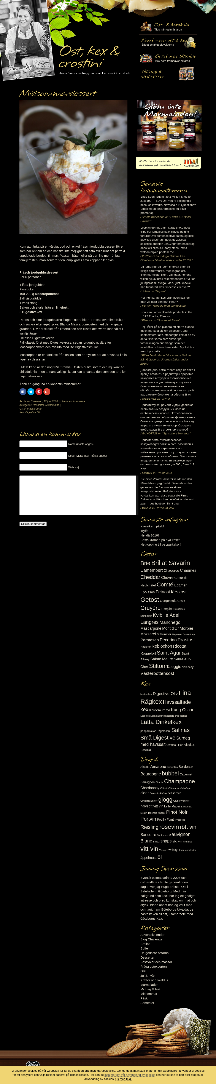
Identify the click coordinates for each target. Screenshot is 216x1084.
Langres (149, 622)
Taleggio (173, 666)
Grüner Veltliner (181, 800)
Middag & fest (150, 989)
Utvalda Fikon (175, 744)
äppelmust (148, 858)
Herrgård (167, 608)
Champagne (179, 781)
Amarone (158, 766)
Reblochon (162, 646)
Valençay (188, 667)
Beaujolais (172, 767)
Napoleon (177, 634)
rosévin (169, 826)
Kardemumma (159, 710)
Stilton (157, 666)
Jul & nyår (147, 975)
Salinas (180, 730)
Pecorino (168, 639)
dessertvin (174, 793)
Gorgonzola (168, 600)
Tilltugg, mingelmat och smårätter (168, 42)
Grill (143, 971)
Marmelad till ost (169, 125)
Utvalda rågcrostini (168, 74)
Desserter (38, 405)
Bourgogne (150, 774)
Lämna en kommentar (73, 401)
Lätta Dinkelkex (161, 722)
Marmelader (149, 984)
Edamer (180, 585)
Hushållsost (179, 609)
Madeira (177, 806)
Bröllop (145, 944)
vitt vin (149, 848)
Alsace (144, 767)
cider (144, 793)
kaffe (167, 806)
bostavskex (146, 694)
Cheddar (150, 577)
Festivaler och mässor (156, 962)
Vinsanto (187, 841)
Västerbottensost (157, 673)
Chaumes (188, 570)
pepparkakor (148, 731)
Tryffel (144, 531)
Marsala (187, 806)
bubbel (170, 773)
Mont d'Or (170, 628)
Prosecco (180, 819)
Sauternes (162, 835)
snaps (166, 841)
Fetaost (163, 591)
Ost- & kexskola (168, 27)
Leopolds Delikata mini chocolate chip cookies (163, 715)
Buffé (144, 948)
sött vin (177, 841)
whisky (173, 850)
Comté (165, 584)
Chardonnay (149, 788)
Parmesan (149, 640)
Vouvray (163, 850)
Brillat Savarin (170, 562)
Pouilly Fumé (166, 819)
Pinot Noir (176, 812)
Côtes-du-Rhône (158, 793)
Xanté (181, 850)
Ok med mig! (123, 1079)
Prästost (186, 639)
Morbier (186, 628)
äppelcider (190, 850)
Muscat (161, 813)
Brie (145, 563)
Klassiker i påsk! (152, 526)
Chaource (171, 570)
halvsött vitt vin (151, 806)
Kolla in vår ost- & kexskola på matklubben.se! (168, 163)
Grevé (181, 600)
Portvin (148, 819)
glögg (165, 799)
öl (159, 857)
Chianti (163, 788)
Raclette (145, 646)
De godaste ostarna (154, 953)
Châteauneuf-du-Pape (179, 788)
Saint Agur (169, 653)
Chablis (159, 782)
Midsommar (52, 405)
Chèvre (167, 577)
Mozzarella (149, 634)
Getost (149, 599)
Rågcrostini (163, 731)
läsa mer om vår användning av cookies (130, 1074)
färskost (179, 591)
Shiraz (156, 841)
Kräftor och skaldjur (154, 980)
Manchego (169, 622)
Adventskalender (152, 935)
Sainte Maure (161, 659)
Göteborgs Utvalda (168, 58)
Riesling (149, 827)
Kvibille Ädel (166, 615)
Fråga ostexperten (153, 966)
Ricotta (179, 646)
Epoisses (147, 592)
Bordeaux (186, 767)
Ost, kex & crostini (88, 54)
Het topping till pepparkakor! (160, 544)
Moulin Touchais (148, 813)
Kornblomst (146, 616)
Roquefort (148, 653)
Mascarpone (34, 408)
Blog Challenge (151, 939)
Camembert (151, 570)
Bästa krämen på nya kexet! (160, 540)
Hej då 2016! (149, 535)
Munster (165, 634)
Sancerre (148, 835)
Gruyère (150, 608)
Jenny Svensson (32, 401)
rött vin (188, 827)
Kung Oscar (182, 709)
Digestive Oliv (33, 412)
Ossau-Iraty (189, 634)
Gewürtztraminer (148, 800)
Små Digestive (157, 738)
